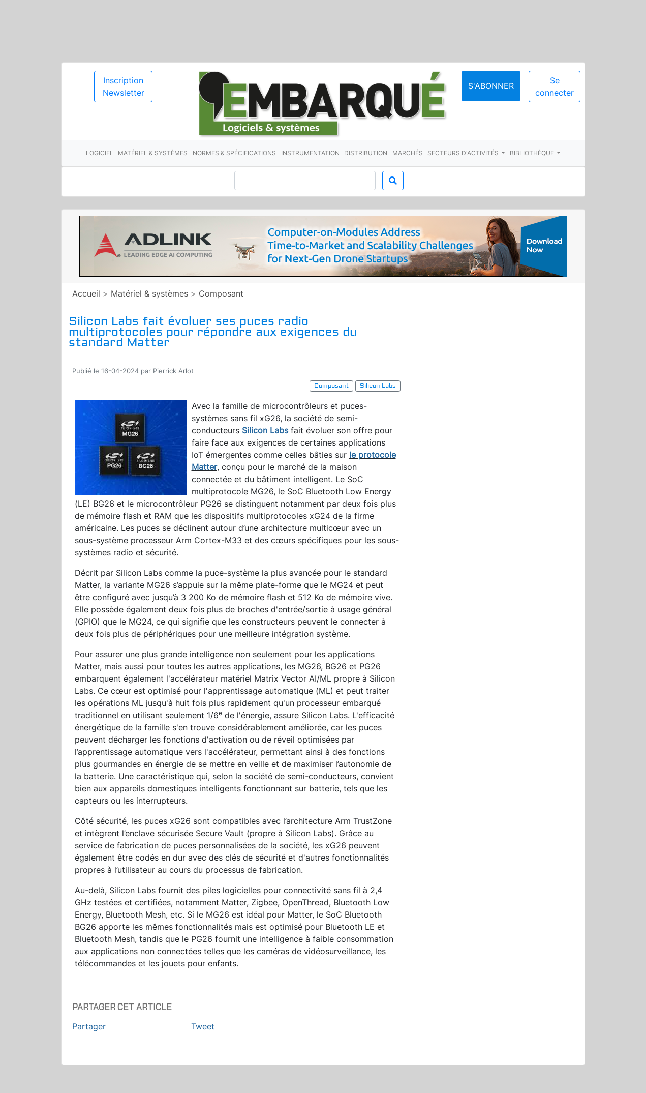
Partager (89, 1026)
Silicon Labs (265, 430)
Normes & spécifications (234, 153)
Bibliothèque (533, 153)
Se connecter (554, 86)
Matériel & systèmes (153, 153)
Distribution (365, 153)
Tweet (202, 1026)
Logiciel (99, 153)
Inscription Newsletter (123, 86)
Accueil (86, 293)
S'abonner (491, 86)
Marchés (407, 153)
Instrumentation (310, 153)
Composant (221, 293)
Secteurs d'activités (463, 153)
